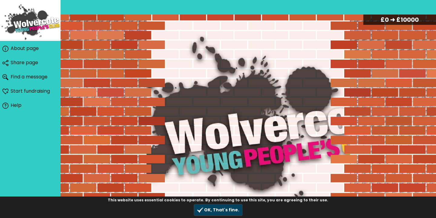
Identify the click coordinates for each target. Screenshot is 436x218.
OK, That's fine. (218, 210)
